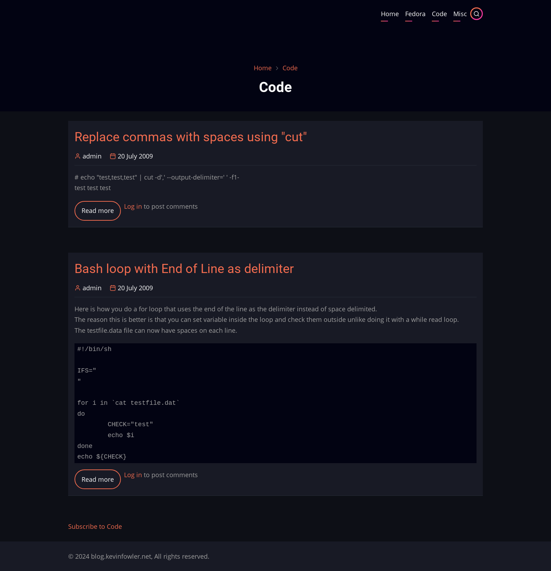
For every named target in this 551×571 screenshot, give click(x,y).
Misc (460, 13)
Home (390, 13)
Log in (133, 206)
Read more (101, 212)
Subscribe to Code (95, 526)
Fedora (415, 13)
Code (439, 13)
